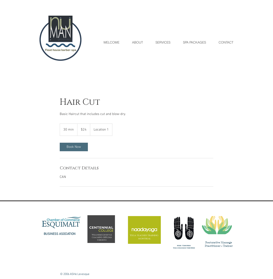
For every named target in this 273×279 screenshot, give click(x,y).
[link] (74, 147)
